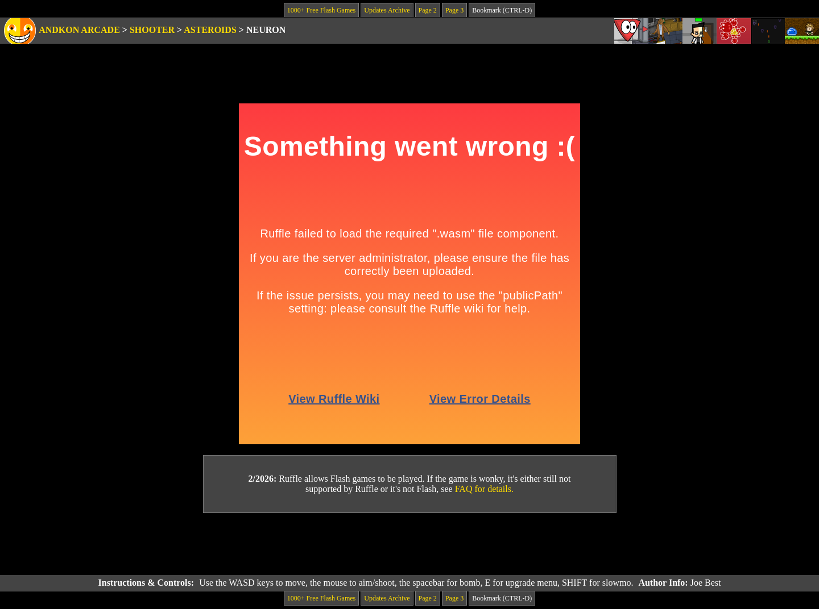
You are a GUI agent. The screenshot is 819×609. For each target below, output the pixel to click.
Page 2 (428, 10)
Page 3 (454, 10)
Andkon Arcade (79, 30)
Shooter (152, 30)
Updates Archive (387, 10)
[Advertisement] (409, 544)
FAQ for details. (484, 489)
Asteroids (210, 30)
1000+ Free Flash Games (321, 10)
